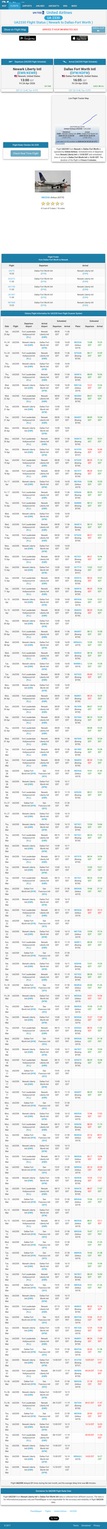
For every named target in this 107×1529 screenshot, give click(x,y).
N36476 (77, 1188)
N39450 (77, 792)
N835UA (77, 910)
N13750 (77, 1360)
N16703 (77, 449)
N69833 (77, 653)
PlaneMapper (36, 1511)
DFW (44, 274)
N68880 (77, 503)
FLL (28, 337)
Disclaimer (88, 1525)
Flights (48, 1511)
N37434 (77, 1403)
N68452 (77, 610)
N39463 (77, 1028)
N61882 (77, 749)
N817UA (77, 931)
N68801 (77, 696)
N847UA (77, 1349)
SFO (44, 776)
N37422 (77, 674)
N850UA (77, 1113)
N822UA (46, 197)
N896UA (77, 642)
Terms (77, 1525)
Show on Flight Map (15, 29)
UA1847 (11, 295)
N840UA (77, 1135)
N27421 (77, 556)
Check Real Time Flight (25, 153)
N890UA (77, 1156)
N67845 (77, 739)
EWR (85, 274)
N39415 (77, 578)
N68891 (77, 1338)
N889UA (77, 1253)
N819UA (77, 481)
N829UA (77, 771)
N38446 (77, 492)
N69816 (77, 374)
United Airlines (59, 12)
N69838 (77, 1178)
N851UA (77, 385)
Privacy (98, 1525)
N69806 (77, 1371)
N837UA (77, 1317)
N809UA (77, 1006)
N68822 (77, 1306)
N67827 (77, 1049)
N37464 (77, 717)
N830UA (77, 996)
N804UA (77, 1285)
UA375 (11, 271)
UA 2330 (53, 18)
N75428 (77, 353)
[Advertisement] (53, 49)
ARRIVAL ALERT (98, 29)
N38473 (77, 439)
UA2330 (73, 1511)
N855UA (77, 1039)
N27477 (77, 471)
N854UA (77, 889)
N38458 (77, 1124)
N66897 (77, 417)
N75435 (77, 460)
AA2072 (11, 279)
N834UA (77, 599)
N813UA (77, 1328)
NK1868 (11, 302)
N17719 (77, 567)
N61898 (77, 706)
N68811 (77, 942)
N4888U (77, 664)
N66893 (77, 760)
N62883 (77, 396)
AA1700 (11, 287)
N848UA (77, 985)
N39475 (77, 1060)
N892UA (77, 1381)
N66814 (77, 524)
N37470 (77, 856)
